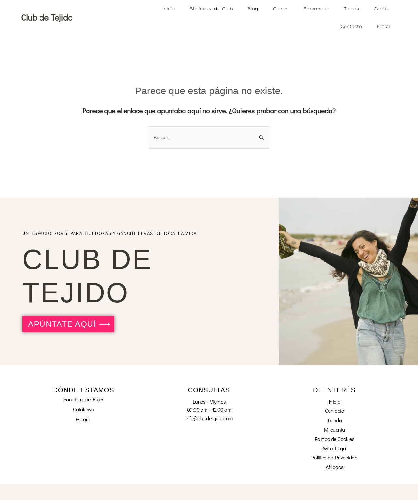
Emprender (316, 9)
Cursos (281, 9)
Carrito (382, 9)
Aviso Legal (334, 448)
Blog (252, 9)
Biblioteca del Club (211, 9)
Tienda (351, 9)
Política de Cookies (334, 438)
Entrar (384, 26)
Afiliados (334, 466)
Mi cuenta (334, 429)
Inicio (168, 9)
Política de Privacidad (334, 457)
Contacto (351, 26)
